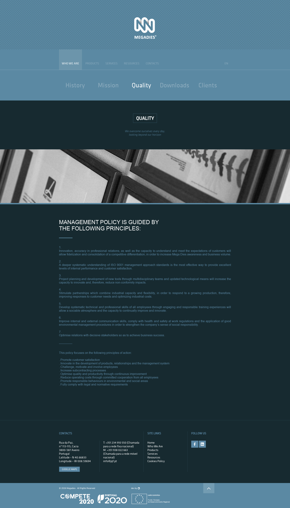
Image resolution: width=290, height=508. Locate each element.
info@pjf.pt (110, 461)
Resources (131, 63)
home (151, 442)
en (226, 63)
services (111, 63)
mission (108, 85)
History (75, 85)
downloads (174, 85)
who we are (70, 63)
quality (141, 85)
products (92, 63)
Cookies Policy (156, 461)
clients (207, 85)
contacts (152, 63)
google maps (69, 469)
